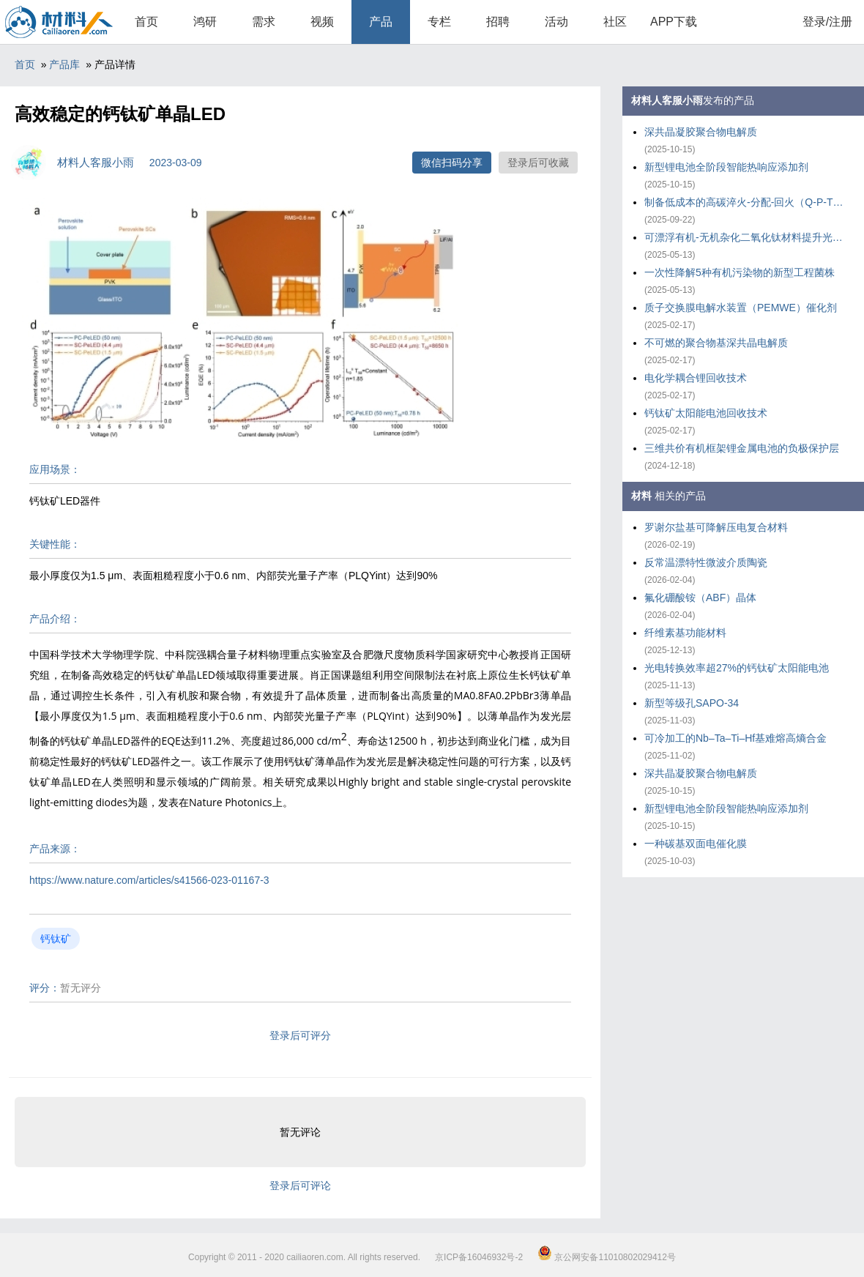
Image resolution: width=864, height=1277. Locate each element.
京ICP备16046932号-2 (479, 1257)
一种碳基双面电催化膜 (695, 843)
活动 (556, 21)
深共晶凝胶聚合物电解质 (700, 132)
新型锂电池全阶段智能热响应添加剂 (726, 167)
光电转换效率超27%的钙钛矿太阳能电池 (736, 668)
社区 (615, 21)
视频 (322, 21)
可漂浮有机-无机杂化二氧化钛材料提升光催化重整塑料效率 (746, 237)
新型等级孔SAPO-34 (691, 703)
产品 (380, 21)
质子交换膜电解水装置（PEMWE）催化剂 (740, 307)
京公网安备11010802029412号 (606, 1257)
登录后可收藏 (538, 162)
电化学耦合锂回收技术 (695, 378)
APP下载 (673, 21)
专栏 (439, 21)
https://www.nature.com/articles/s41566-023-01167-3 (149, 880)
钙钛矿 (55, 939)
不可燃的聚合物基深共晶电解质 (716, 343)
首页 (146, 21)
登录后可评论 (300, 1185)
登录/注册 (827, 21)
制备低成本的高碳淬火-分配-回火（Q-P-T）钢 (746, 202)
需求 (263, 21)
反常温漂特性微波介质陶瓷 (705, 562)
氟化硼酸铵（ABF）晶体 (700, 597)
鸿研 (205, 21)
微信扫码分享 (452, 162)
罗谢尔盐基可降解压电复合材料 (716, 527)
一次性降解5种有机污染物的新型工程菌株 (739, 272)
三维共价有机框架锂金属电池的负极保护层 (741, 448)
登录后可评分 (300, 1035)
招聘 (498, 21)
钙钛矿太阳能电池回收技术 (705, 413)
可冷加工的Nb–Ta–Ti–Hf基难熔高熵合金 (735, 738)
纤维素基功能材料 (685, 632)
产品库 (64, 64)
